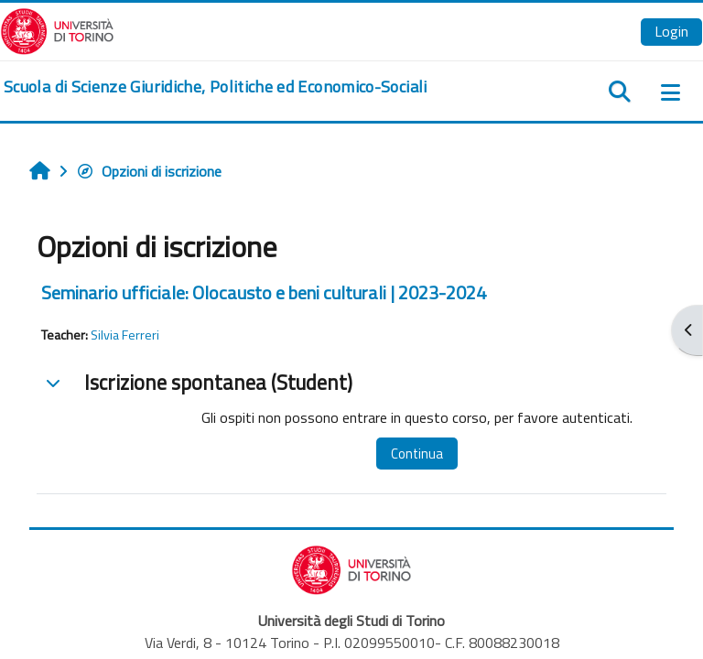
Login (671, 31)
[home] (215, 87)
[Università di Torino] (57, 29)
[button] (53, 382)
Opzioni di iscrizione (149, 171)
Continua (417, 453)
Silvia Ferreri (125, 335)
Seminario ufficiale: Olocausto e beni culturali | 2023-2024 (263, 292)
